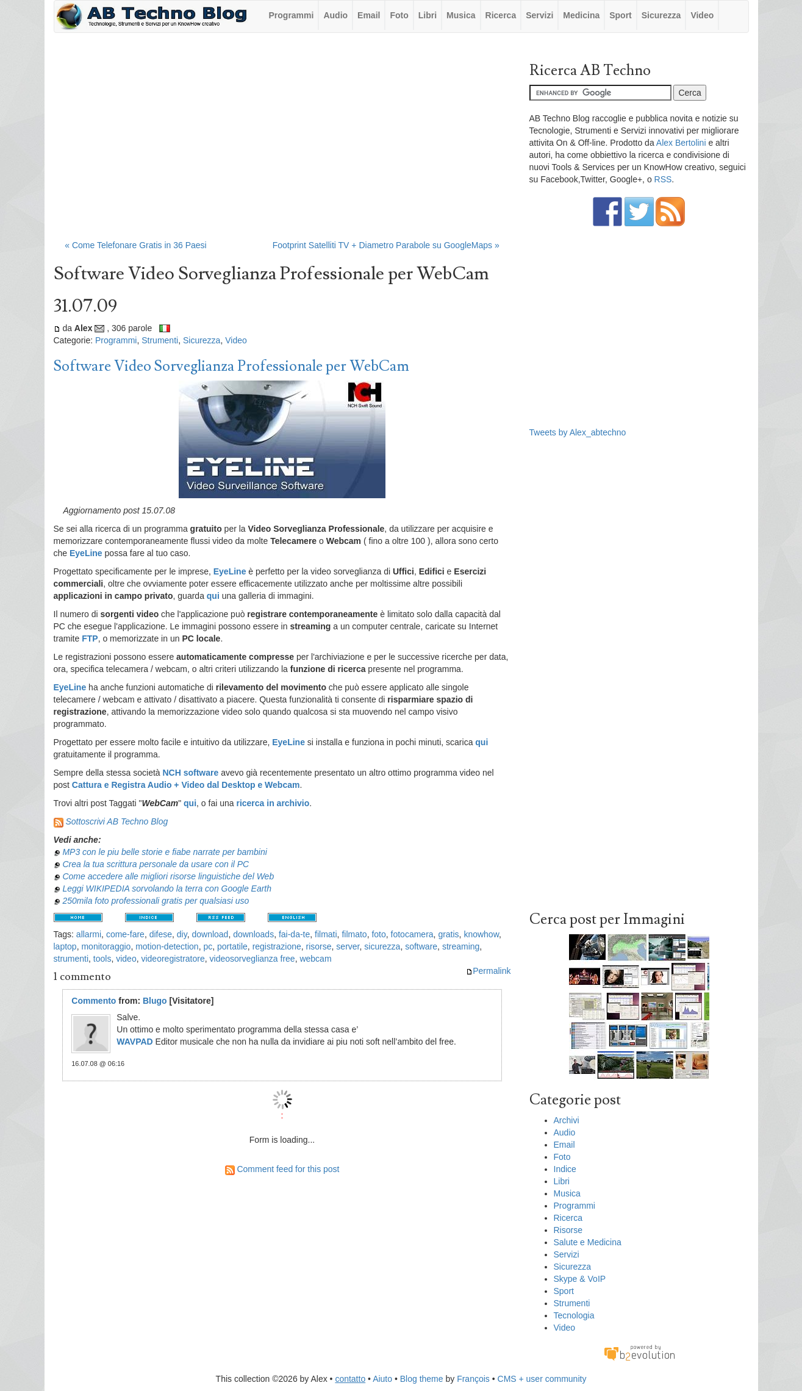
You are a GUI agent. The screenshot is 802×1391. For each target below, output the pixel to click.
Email (368, 15)
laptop (65, 946)
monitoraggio (106, 946)
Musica (460, 15)
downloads (253, 934)
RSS (663, 179)
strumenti (71, 959)
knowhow (481, 934)
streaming (460, 946)
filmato (354, 934)
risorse (319, 946)
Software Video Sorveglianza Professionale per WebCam (231, 366)
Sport (620, 15)
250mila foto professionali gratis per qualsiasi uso (155, 901)
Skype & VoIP (580, 1279)
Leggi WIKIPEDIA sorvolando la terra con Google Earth (166, 888)
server (347, 946)
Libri (427, 15)
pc (207, 946)
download (210, 934)
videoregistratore (172, 959)
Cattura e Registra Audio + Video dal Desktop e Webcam (186, 785)
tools (102, 959)
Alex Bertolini (681, 143)
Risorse (568, 1230)
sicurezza (382, 946)
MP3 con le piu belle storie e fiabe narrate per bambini (164, 852)
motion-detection (167, 946)
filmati (326, 934)
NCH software (190, 773)
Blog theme (421, 1379)
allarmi (88, 934)
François (473, 1379)
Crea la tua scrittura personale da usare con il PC (155, 864)
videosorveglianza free (252, 959)
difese (160, 934)
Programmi (291, 15)
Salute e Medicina (587, 1242)
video (126, 959)
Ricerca (501, 15)
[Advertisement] (282, 142)
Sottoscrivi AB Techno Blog (116, 821)
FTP (90, 638)
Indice (565, 1169)
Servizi (539, 15)
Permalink (488, 971)
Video (702, 15)
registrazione (276, 946)
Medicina (581, 15)
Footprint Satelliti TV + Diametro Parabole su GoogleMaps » (386, 245)
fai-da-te (294, 934)
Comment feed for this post (282, 1169)
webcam (315, 959)
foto (378, 934)
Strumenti (159, 340)
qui (190, 803)
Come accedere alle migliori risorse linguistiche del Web (168, 876)
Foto (399, 15)
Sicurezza (661, 15)
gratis (448, 934)
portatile (232, 946)
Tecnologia (574, 1315)
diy (182, 934)
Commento (93, 1001)
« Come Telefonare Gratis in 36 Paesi (135, 245)
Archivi (566, 1120)
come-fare (125, 934)
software (421, 946)
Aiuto (382, 1379)
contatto (350, 1379)
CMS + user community (542, 1379)
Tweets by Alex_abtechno (577, 432)
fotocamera (412, 934)
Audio (335, 15)
